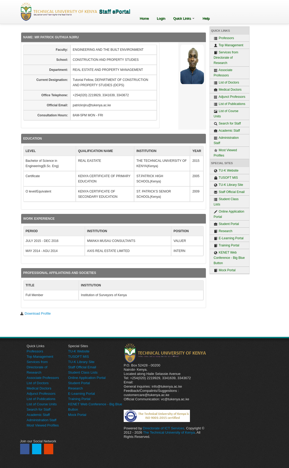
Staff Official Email (229, 192)
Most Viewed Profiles (225, 152)
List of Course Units (226, 113)
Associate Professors (223, 72)
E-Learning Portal (229, 238)
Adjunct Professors (229, 97)
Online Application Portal (229, 214)
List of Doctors (226, 83)
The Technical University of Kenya (169, 432)
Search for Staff (227, 124)
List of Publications (229, 104)
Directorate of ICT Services (163, 428)
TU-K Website (226, 171)
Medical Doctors (228, 90)
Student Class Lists (226, 201)
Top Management (228, 45)
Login (161, 18)
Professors (224, 38)
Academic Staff (227, 131)
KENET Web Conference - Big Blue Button (229, 258)
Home (144, 18)
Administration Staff (226, 140)
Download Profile (35, 313)
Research (223, 231)
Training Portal (226, 245)
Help (206, 18)
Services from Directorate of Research (226, 58)
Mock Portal (225, 270)
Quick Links (184, 18)
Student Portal (226, 224)
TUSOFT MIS (226, 178)
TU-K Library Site (228, 185)
